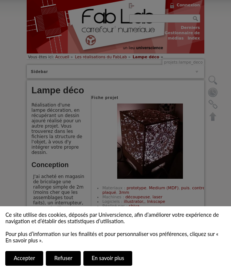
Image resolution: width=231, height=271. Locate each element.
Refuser (63, 258)
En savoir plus (108, 258)
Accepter (24, 258)
